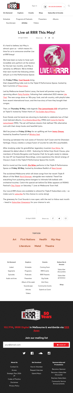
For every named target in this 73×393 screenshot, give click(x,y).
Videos (36, 23)
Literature (24, 246)
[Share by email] (53, 38)
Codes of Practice (14, 379)
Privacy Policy (14, 386)
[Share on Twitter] (49, 38)
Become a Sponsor (58, 369)
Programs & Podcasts (24, 19)
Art (14, 239)
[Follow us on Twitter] (24, 353)
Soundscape (10, 23)
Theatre (49, 246)
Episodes (11, 275)
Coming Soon (45, 267)
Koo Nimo (56, 148)
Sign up (61, 345)
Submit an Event (45, 290)
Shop (62, 285)
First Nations (27, 239)
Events (44, 262)
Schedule (6, 19)
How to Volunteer (36, 367)
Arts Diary (44, 282)
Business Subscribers (58, 378)
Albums (55, 19)
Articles (24, 23)
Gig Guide (44, 278)
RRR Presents (45, 275)
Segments (11, 271)
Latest (11, 267)
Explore (28, 262)
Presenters (43, 19)
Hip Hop (55, 239)
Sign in (34, 6)
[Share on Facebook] (45, 38)
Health (43, 239)
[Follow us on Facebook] (32, 353)
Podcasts (28, 275)
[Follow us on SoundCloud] (41, 353)
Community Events (45, 286)
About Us (14, 362)
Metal (38, 246)
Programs (28, 271)
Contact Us (14, 367)
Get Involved (36, 362)
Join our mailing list (36, 337)
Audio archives (11, 278)
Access (14, 370)
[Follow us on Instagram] (49, 353)
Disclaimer (14, 382)
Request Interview (36, 370)
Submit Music (36, 373)
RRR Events (45, 271)
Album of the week (28, 282)
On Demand (11, 262)
